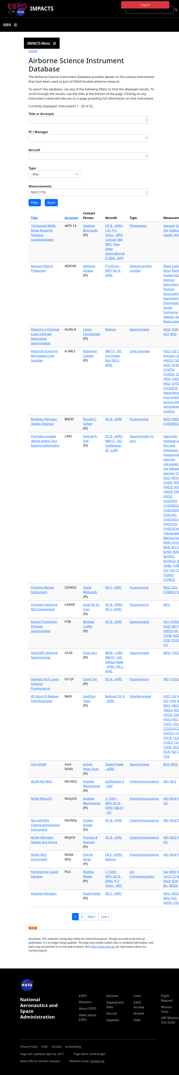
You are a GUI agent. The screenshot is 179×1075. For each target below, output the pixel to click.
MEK (166, 547)
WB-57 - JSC (113, 441)
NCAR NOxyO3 (41, 798)
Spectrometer (139, 329)
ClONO (168, 575)
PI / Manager (38, 132)
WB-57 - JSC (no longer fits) (113, 356)
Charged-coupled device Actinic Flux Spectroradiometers (45, 441)
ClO (172, 570)
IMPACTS (42, 8)
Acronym (71, 218)
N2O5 (167, 903)
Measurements (40, 186)
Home (33, 51)
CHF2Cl (168, 733)
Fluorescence (139, 419)
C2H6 (167, 636)
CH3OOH (169, 501)
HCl (165, 334)
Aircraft (34, 150)
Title (34, 218)
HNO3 (167, 487)
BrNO (167, 552)
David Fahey (91, 893)
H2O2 (167, 496)
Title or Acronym (41, 114)
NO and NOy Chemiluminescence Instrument (45, 825)
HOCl (167, 719)
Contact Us (97, 1061)
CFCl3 (167, 738)
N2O (166, 329)
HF (176, 631)
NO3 (174, 478)
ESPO (83, 996)
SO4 (174, 881)
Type (32, 168)
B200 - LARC (114, 653)
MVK (166, 542)
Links (137, 996)
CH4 (174, 329)
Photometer (138, 226)
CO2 (166, 640)
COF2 (167, 724)
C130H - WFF (114, 258)
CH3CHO (169, 515)
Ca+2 (167, 876)
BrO (166, 764)
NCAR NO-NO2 (41, 781)
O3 (165, 230)
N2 (174, 752)
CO (165, 701)
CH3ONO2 (170, 506)
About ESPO (87, 1008)
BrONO (168, 556)
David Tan (90, 679)
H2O (166, 351)
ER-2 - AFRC (113, 587)
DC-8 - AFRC (113, 226)
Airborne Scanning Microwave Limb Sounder (44, 356)
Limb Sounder (140, 351)
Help (137, 1020)
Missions (85, 1002)
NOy (166, 898)
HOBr (167, 566)
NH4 (172, 872)
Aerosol (168, 226)
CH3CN (168, 370)
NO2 (166, 271)
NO (173, 626)
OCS (176, 747)
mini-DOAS (38, 764)
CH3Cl (167, 742)
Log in (145, 5)
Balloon (110, 329)
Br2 (173, 547)
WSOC (173, 886)
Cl (173, 876)
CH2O (167, 482)
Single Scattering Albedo (170, 312)
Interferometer (140, 696)
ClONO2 (169, 579)
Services (112, 996)
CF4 (175, 724)
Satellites (112, 1020)
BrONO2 (169, 561)
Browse (139, 1013)
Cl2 (165, 570)
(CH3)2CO (170, 388)
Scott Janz (90, 653)
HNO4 (167, 492)
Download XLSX (33, 928)
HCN (174, 365)
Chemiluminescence (144, 781)
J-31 (108, 230)
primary (169, 356)
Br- (165, 886)
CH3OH (168, 374)
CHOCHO (170, 524)
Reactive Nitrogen (44, 893)
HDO (166, 379)
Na (165, 872)
